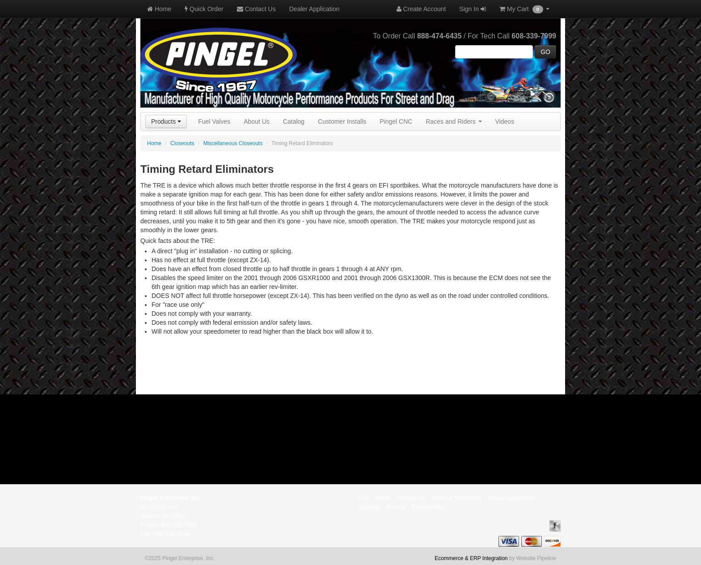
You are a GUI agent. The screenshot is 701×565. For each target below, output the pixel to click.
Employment (428, 506)
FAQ (363, 497)
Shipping (368, 506)
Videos (505, 121)
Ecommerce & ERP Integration (471, 558)
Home (159, 9)
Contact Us (256, 9)
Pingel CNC (396, 121)
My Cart (524, 9)
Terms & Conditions (456, 497)
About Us (257, 121)
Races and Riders (453, 121)
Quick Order (204, 9)
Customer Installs (342, 121)
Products (166, 121)
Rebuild (395, 506)
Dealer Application (314, 9)
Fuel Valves (214, 121)
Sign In (472, 9)
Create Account (421, 9)
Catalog (293, 121)
